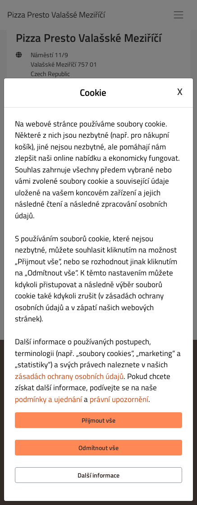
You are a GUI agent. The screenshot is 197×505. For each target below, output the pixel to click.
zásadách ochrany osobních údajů (69, 376)
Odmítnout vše (98, 447)
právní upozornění (119, 399)
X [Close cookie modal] (180, 91)
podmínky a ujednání (48, 399)
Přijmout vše (98, 420)
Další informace (98, 475)
